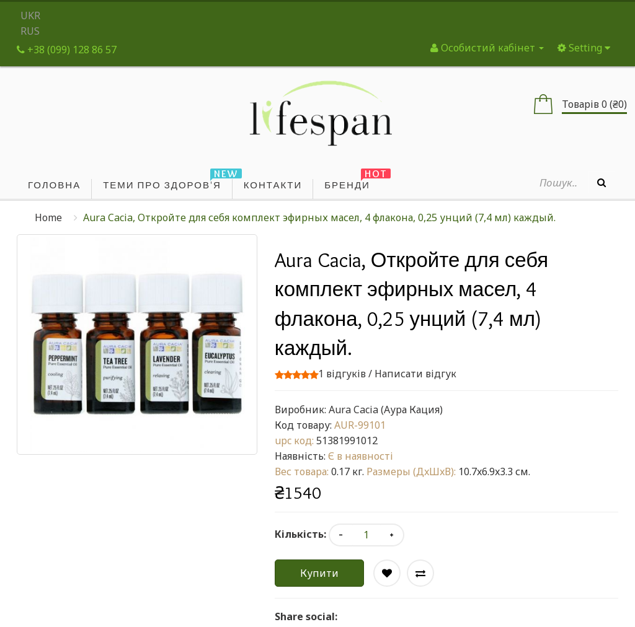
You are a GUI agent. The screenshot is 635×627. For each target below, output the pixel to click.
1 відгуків (342, 373)
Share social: (306, 616)
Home (48, 217)
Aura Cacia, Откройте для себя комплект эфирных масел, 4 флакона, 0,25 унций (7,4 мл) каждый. (319, 217)
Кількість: (300, 534)
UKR (30, 15)
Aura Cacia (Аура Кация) (386, 409)
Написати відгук (415, 373)
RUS (30, 31)
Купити (319, 573)
